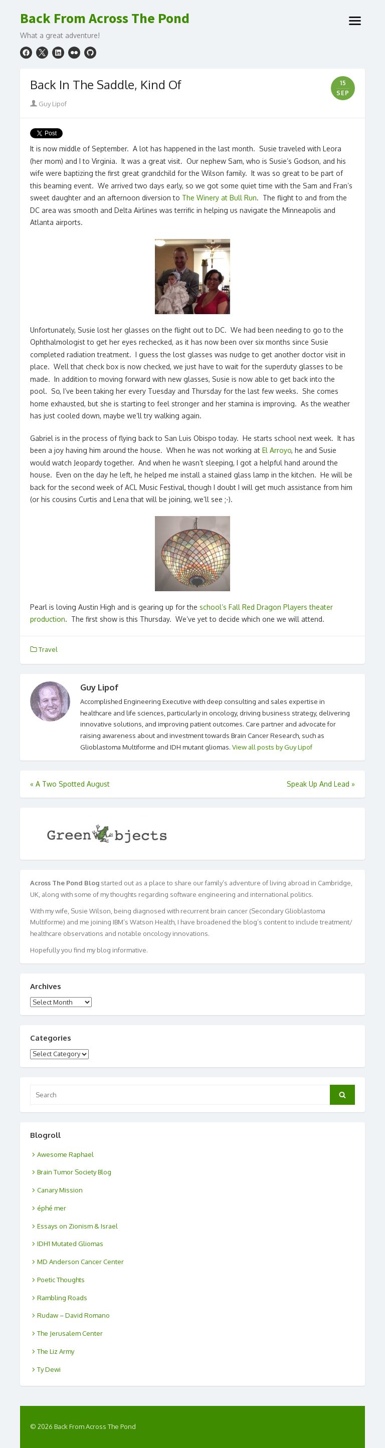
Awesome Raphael (65, 1154)
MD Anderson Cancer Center (80, 1262)
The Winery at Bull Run (219, 197)
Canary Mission (60, 1190)
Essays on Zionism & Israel (77, 1226)
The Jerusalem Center (70, 1333)
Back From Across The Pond (104, 18)
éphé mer (51, 1208)
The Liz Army (55, 1351)
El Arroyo (276, 450)
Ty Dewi (49, 1369)
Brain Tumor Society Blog (74, 1172)
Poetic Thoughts (61, 1280)
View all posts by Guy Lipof (272, 747)
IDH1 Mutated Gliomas (70, 1244)
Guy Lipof (48, 104)
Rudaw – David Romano (73, 1315)
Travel (48, 649)
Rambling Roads (62, 1298)
